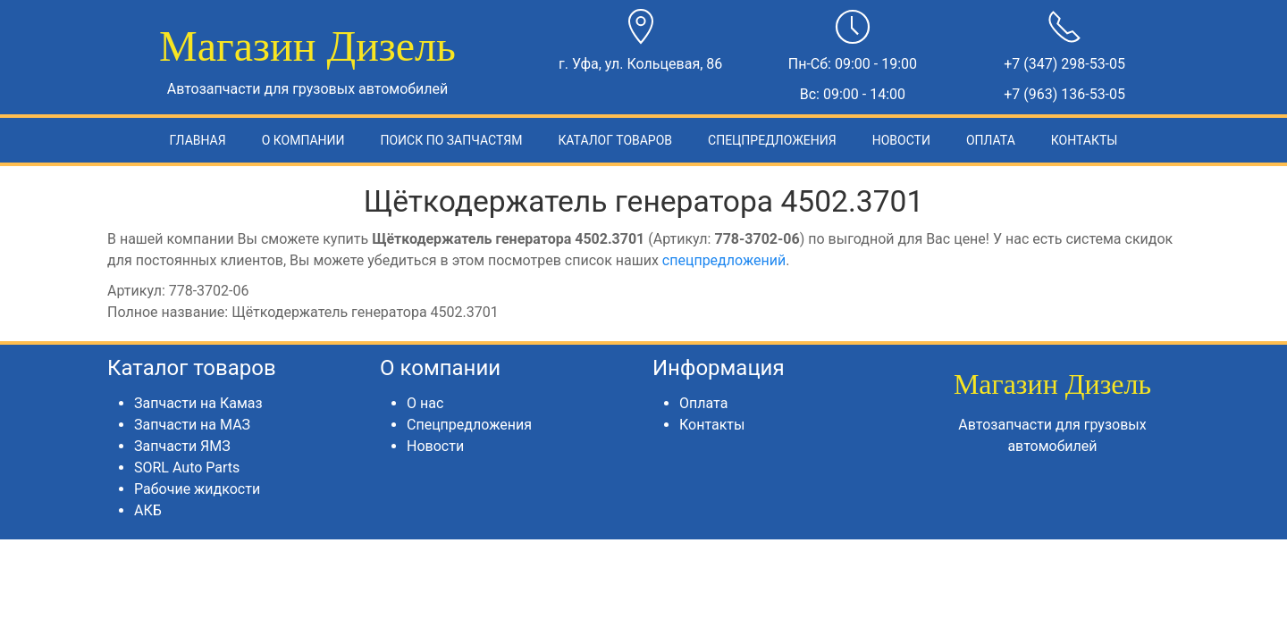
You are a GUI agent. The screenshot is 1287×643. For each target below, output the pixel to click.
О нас (425, 403)
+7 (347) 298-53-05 (1064, 63)
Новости (901, 140)
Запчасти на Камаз (198, 403)
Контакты (1084, 140)
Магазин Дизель (307, 46)
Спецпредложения (772, 140)
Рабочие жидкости (197, 488)
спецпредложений (724, 260)
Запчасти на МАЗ (192, 424)
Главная (198, 140)
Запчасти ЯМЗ (182, 446)
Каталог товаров (615, 140)
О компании (303, 140)
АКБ (148, 510)
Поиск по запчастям (451, 140)
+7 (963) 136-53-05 (1064, 94)
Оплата (990, 140)
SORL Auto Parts (187, 467)
